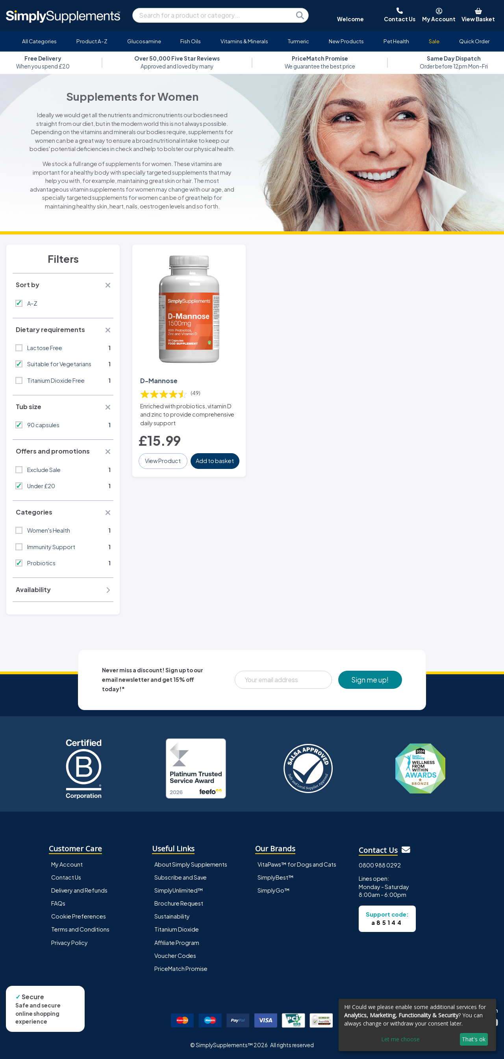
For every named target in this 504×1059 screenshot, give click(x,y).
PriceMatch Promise (181, 968)
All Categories (39, 41)
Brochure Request (178, 903)
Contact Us (66, 877)
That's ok (473, 1039)
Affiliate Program (176, 942)
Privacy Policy (69, 942)
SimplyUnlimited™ (178, 890)
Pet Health (396, 41)
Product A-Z (91, 41)
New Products (346, 41)
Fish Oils (190, 41)
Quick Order (474, 41)
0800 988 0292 (380, 865)
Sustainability (172, 916)
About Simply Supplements (190, 864)
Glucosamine (144, 41)
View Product (163, 460)
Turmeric (298, 41)
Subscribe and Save (180, 877)
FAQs (58, 903)
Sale (434, 41)
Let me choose (400, 1039)
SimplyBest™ (276, 877)
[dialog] (417, 1025)
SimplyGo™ (274, 890)
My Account (67, 864)
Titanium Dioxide (176, 929)
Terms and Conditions (80, 929)
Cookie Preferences (78, 916)
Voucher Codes (175, 955)
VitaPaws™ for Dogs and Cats (297, 864)
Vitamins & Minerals (244, 41)
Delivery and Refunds (79, 890)
